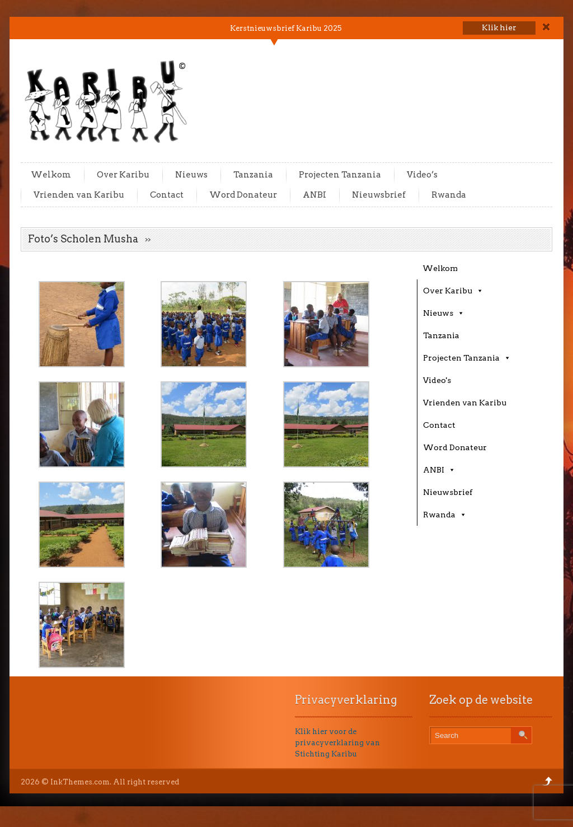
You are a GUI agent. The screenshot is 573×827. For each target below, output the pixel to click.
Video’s (422, 175)
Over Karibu (123, 175)
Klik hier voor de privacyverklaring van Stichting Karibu (337, 742)
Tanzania (253, 175)
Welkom (51, 175)
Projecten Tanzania (340, 175)
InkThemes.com (80, 782)
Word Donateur (243, 195)
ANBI (314, 195)
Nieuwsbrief (379, 195)
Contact (167, 195)
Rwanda (448, 195)
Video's (437, 380)
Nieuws (191, 175)
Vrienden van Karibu (79, 195)
